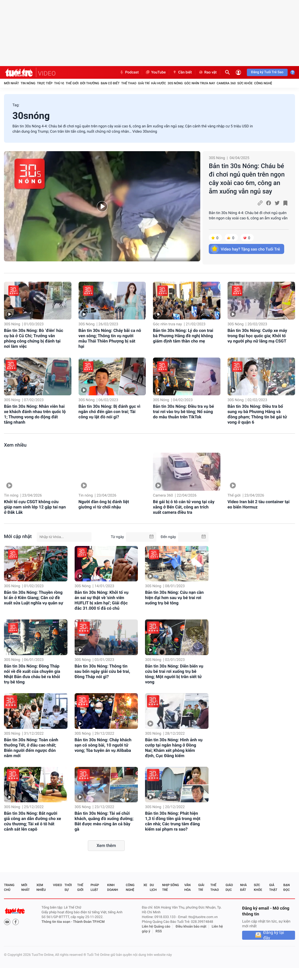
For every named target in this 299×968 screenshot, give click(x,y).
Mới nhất (11, 83)
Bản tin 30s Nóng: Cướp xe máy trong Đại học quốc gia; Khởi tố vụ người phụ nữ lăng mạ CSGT (257, 336)
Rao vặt (207, 72)
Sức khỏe (245, 83)
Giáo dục (229, 887)
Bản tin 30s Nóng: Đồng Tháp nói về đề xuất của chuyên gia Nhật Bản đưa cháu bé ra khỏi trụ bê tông (32, 674)
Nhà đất (243, 887)
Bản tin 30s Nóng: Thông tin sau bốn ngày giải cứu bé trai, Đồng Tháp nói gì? (102, 671)
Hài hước (158, 83)
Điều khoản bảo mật (191, 927)
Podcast (129, 72)
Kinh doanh (112, 887)
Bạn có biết (110, 83)
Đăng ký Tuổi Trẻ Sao (267, 72)
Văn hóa (187, 887)
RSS (159, 931)
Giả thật (273, 887)
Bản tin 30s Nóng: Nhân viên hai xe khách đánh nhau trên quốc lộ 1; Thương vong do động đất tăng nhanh (35, 414)
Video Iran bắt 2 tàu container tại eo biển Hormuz (258, 504)
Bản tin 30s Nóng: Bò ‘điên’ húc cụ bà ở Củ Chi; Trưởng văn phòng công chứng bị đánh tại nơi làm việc (33, 338)
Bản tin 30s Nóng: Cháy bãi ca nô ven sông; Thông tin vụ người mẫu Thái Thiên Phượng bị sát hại (110, 338)
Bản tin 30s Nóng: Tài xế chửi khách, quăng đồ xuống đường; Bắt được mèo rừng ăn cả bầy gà (104, 821)
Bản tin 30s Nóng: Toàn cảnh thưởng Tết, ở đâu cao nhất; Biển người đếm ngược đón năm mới (31, 747)
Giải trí (144, 83)
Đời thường (89, 83)
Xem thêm (106, 845)
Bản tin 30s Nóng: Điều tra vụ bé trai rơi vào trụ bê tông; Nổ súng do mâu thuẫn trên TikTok (183, 411)
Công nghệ (263, 83)
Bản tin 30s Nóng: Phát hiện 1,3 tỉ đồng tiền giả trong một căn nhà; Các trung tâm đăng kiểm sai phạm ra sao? (172, 821)
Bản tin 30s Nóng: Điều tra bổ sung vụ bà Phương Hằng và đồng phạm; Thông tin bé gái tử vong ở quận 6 (257, 414)
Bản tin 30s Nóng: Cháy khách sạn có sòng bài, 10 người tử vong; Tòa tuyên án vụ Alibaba (103, 745)
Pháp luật (94, 887)
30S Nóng (175, 83)
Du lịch (153, 887)
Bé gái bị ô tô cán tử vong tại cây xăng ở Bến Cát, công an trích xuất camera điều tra (183, 507)
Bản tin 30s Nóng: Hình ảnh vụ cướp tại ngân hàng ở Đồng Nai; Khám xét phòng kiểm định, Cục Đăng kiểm (173, 747)
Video (57, 885)
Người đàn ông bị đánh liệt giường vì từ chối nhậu (104, 504)
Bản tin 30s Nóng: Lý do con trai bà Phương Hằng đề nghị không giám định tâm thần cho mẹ (183, 336)
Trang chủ (9, 887)
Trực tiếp (45, 83)
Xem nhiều (15, 445)
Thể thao (128, 83)
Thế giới (72, 83)
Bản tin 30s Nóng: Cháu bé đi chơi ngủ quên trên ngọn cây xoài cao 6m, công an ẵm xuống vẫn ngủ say (247, 178)
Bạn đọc (286, 887)
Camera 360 (226, 83)
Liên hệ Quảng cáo (156, 927)
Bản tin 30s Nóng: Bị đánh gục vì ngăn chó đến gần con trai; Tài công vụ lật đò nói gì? (110, 411)
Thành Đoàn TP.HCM (89, 922)
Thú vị (59, 83)
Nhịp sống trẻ (170, 887)
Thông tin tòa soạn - (57, 922)
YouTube (155, 72)
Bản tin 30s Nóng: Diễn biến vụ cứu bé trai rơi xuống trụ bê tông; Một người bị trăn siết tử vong (174, 674)
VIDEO (47, 73)
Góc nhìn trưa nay (199, 83)
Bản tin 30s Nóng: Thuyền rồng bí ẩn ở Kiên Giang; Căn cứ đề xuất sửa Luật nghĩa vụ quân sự (33, 597)
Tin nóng (28, 83)
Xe (145, 885)
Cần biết (182, 72)
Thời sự (68, 887)
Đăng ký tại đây (273, 935)
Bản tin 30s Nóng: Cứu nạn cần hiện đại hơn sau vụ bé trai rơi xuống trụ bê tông (174, 597)
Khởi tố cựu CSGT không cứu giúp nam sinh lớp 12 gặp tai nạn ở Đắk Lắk (35, 507)
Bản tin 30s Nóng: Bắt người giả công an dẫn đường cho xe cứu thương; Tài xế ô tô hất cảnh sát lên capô (32, 821)
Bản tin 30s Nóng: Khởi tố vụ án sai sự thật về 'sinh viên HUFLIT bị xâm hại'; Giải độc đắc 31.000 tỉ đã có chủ (102, 600)
